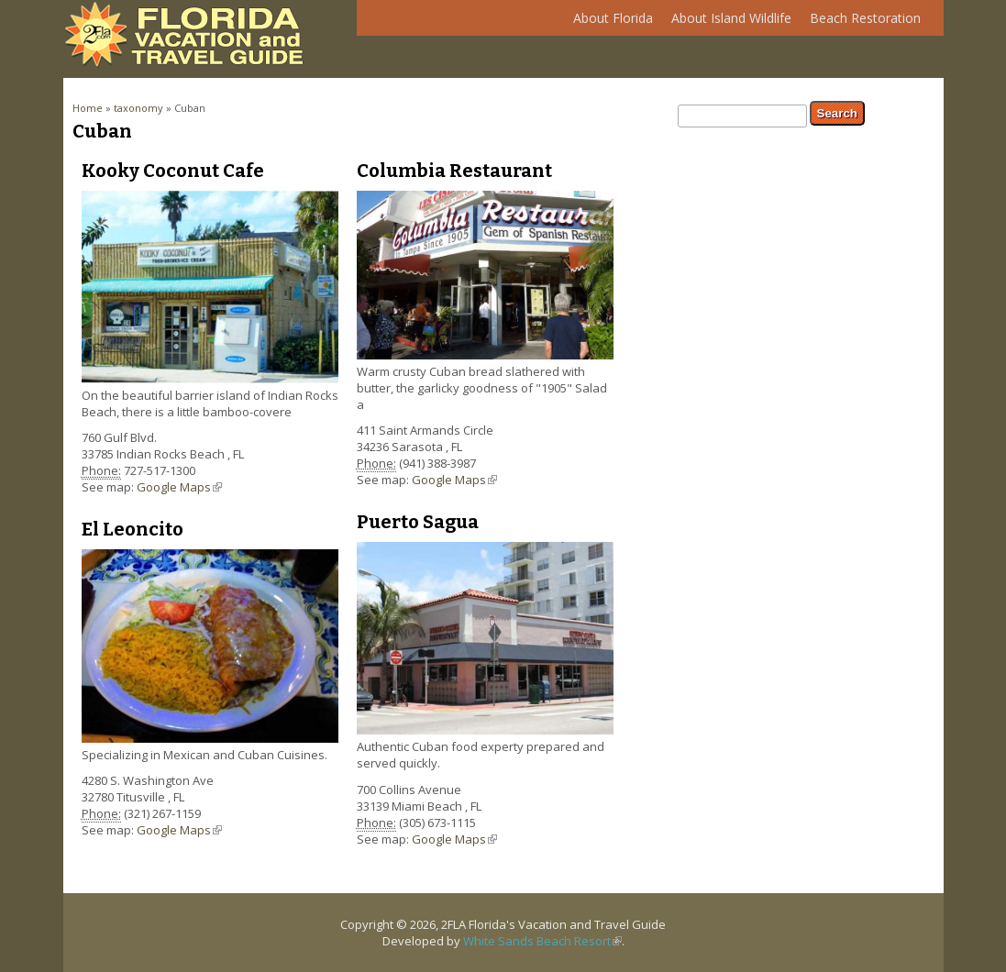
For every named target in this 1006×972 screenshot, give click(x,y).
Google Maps (179, 487)
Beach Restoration (861, 22)
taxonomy (138, 108)
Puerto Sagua (418, 522)
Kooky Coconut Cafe (173, 171)
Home (87, 108)
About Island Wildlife (726, 22)
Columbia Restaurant (454, 171)
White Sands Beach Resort (542, 941)
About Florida (608, 22)
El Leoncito (132, 529)
